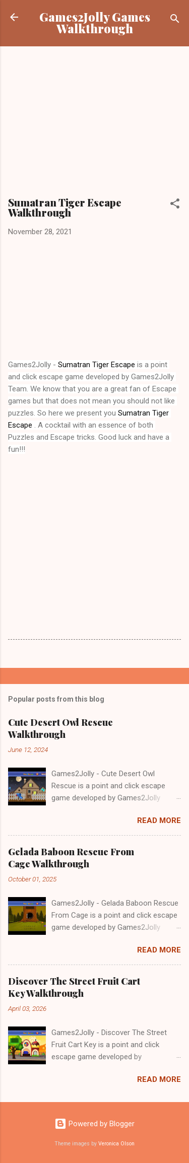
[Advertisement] (94, 124)
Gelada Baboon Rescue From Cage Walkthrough (71, 858)
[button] (175, 205)
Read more (159, 820)
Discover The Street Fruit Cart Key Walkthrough (74, 987)
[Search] (175, 20)
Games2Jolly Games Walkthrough (94, 22)
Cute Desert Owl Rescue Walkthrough (60, 728)
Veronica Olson (116, 1143)
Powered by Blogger (94, 1123)
